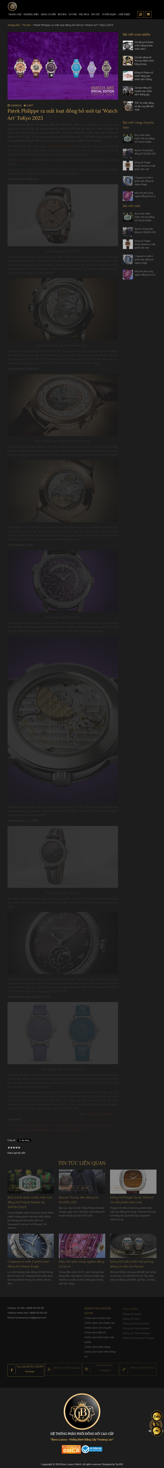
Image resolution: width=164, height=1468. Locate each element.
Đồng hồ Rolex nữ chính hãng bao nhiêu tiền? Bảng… (144, 76)
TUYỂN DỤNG (109, 14)
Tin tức (95, 14)
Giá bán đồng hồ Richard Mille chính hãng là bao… (144, 61)
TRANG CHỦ (14, 14)
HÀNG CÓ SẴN (48, 14)
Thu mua (84, 14)
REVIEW (62, 14)
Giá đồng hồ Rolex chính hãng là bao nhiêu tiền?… (144, 45)
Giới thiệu (124, 14)
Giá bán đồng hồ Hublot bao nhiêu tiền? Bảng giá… (143, 91)
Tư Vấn (73, 14)
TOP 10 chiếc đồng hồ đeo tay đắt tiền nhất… (144, 106)
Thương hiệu (31, 14)
